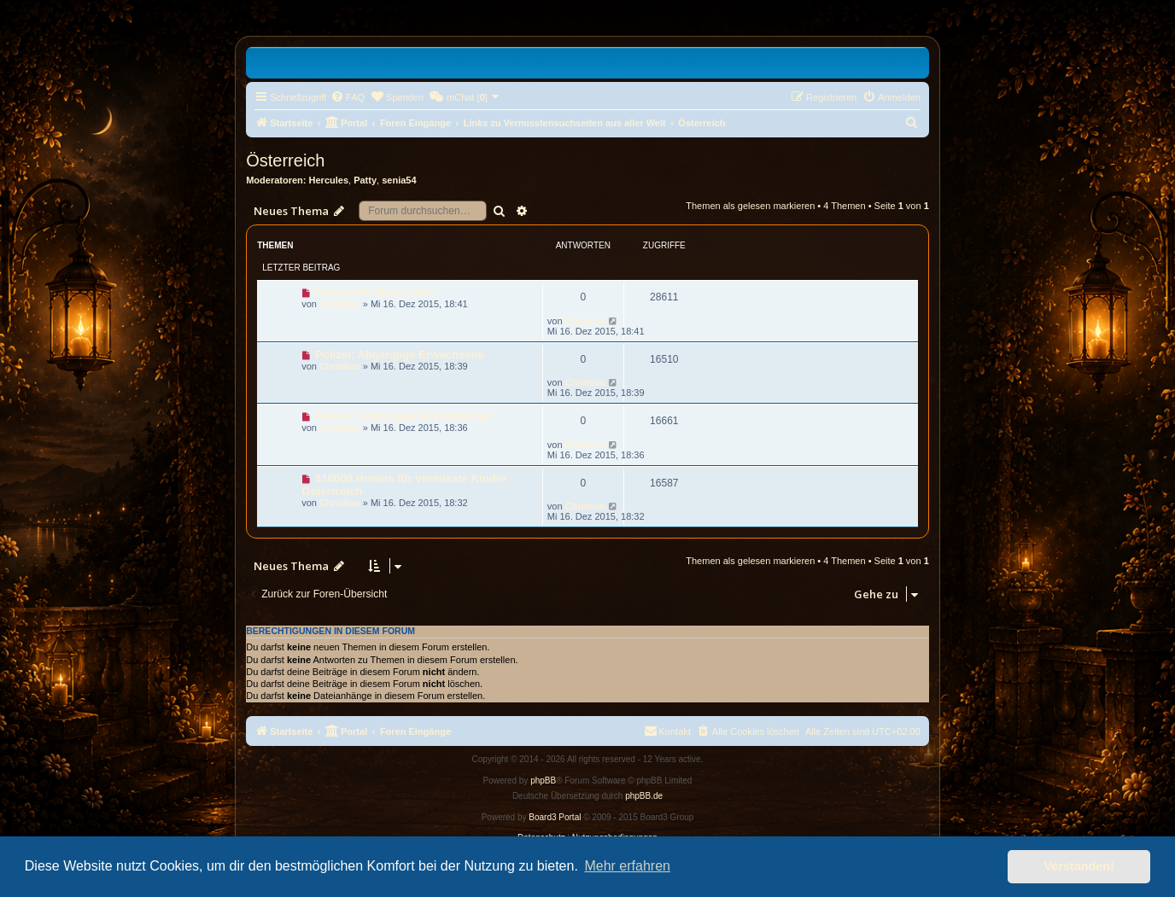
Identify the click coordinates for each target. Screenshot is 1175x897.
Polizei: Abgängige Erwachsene (399, 354)
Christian (339, 304)
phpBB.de (644, 796)
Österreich (285, 160)
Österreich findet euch (375, 292)
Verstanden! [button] (1079, 866)
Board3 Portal (555, 817)
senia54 (399, 180)
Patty (365, 180)
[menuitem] (347, 97)
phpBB (543, 780)
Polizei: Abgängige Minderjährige (404, 416)
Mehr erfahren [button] (627, 866)
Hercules (328, 180)
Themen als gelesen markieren (750, 206)
